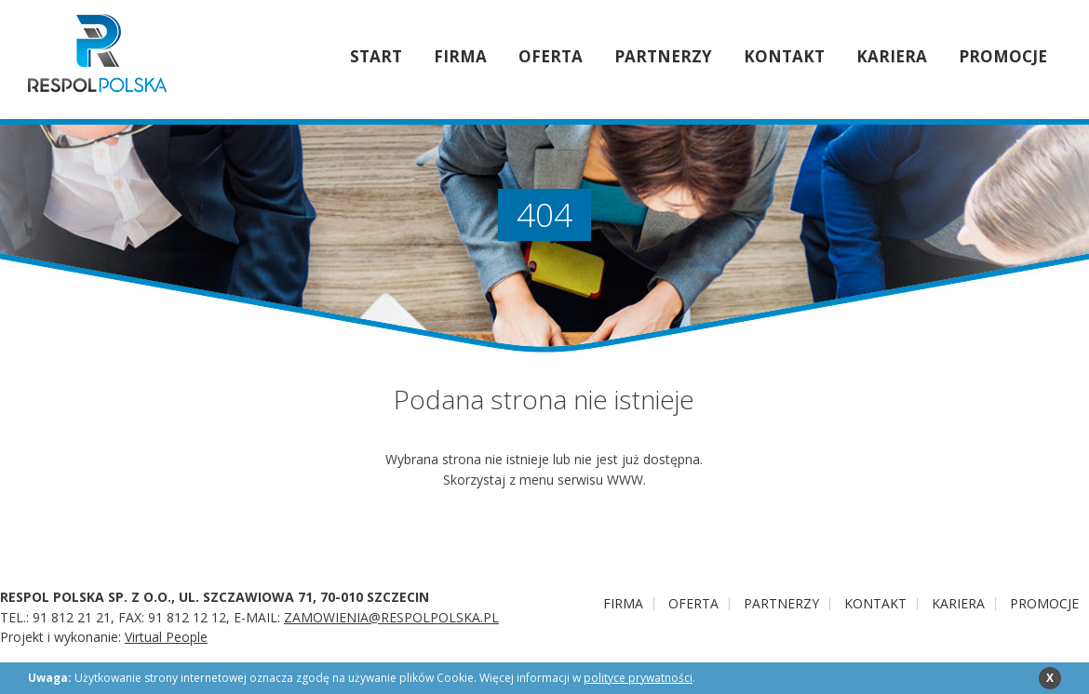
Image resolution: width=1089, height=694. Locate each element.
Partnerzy (663, 56)
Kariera (891, 56)
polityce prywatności (638, 678)
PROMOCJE (1003, 56)
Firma (460, 56)
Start (376, 56)
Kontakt (784, 56)
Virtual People (166, 637)
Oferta (550, 56)
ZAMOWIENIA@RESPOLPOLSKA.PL (391, 617)
